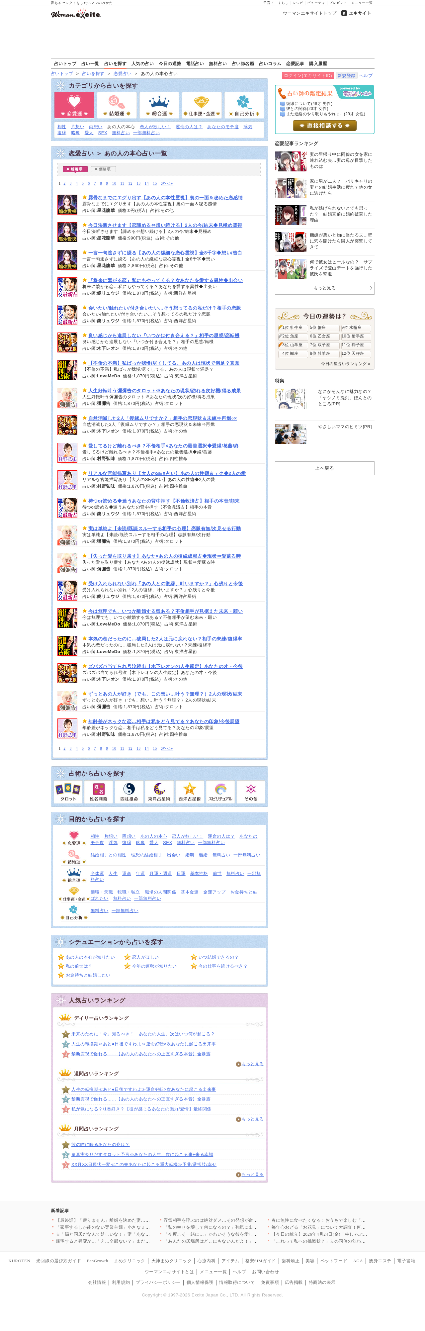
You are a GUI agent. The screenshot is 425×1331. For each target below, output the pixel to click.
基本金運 (190, 892)
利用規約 (121, 1282)
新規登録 (347, 75)
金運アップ (214, 892)
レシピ (298, 3)
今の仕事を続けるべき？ (223, 966)
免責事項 (270, 1282)
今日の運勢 (170, 63)
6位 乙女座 (320, 336)
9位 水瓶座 (352, 327)
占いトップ (65, 63)
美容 (309, 1260)
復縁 (61, 132)
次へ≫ (167, 183)
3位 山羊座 (293, 344)
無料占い (218, 63)
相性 (61, 126)
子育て (268, 3)
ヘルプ (366, 75)
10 (114, 183)
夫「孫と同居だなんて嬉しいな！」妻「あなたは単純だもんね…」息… (128, 1234)
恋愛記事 (295, 63)
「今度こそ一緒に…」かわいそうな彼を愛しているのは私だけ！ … (231, 1234)
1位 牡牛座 (293, 327)
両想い (96, 126)
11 (122, 183)
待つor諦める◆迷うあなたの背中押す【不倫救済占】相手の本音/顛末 (164, 501)
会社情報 (97, 1282)
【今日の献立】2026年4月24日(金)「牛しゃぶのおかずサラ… (333, 1234)
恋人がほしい (145, 957)
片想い (78, 126)
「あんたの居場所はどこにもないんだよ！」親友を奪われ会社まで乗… (235, 1241)
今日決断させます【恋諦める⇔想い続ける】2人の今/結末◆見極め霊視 (165, 225)
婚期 (189, 854)
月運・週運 (160, 873)
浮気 (247, 126)
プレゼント (338, 3)
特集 (280, 380)
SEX (103, 132)
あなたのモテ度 (223, 126)
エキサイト (360, 13)
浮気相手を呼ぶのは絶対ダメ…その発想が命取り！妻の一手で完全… (233, 1220)
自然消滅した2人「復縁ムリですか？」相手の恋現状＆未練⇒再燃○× (162, 418)
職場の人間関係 (160, 892)
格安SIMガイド (260, 1260)
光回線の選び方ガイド (58, 1260)
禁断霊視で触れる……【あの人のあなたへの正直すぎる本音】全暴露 (141, 1053)
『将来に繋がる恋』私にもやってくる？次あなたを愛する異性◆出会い (165, 280)
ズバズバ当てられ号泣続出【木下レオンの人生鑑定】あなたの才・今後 (165, 666)
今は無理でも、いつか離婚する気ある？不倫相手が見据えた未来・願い (165, 611)
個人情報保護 (200, 1282)
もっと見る (252, 1063)
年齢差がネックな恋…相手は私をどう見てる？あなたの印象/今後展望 (164, 721)
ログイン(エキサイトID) (308, 75)
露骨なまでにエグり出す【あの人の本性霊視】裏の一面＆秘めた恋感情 (165, 197)
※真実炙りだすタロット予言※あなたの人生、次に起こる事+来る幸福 (142, 1154)
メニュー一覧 (362, 3)
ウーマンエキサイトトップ (310, 13)
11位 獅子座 (353, 344)
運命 (126, 873)
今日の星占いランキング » (345, 363)
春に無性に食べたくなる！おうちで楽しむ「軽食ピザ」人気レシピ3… (342, 1220)
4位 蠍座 (290, 353)
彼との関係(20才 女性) (307, 108)
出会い (174, 854)
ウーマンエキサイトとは (169, 1271)
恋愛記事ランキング (296, 143)
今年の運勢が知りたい (154, 966)
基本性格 (199, 873)
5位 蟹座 (318, 327)
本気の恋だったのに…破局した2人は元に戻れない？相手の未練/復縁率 (165, 638)
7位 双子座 (320, 344)
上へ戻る (324, 468)
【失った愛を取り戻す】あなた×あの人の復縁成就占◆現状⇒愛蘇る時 (164, 556)
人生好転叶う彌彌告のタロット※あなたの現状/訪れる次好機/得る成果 (164, 390)
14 (147, 183)
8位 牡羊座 (320, 353)
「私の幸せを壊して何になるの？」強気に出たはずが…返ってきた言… (235, 1227)
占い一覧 (90, 63)
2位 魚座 (290, 336)
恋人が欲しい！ (155, 126)
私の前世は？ (79, 966)
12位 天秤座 (353, 353)
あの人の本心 (153, 836)
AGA (358, 1260)
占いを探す (115, 63)
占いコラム (270, 63)
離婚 (203, 854)
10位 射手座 (353, 336)
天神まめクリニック (171, 1260)
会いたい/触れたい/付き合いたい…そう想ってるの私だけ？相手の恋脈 (164, 308)
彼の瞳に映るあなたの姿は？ (100, 1144)
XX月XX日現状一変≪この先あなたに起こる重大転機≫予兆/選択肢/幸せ (143, 1164)
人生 (113, 873)
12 (130, 183)
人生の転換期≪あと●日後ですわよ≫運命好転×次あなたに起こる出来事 (143, 1043)
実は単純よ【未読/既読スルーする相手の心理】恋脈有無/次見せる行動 (164, 528)
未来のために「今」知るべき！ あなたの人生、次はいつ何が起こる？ (143, 1033)
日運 (181, 873)
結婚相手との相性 (109, 854)
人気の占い (142, 63)
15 (155, 183)
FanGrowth (97, 1260)
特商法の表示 (322, 1282)
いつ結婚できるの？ (219, 957)
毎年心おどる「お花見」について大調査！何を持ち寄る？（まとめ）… (343, 1227)
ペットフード (333, 1260)
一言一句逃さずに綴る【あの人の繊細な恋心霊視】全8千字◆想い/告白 (165, 252)
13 (138, 183)
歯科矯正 (290, 1260)
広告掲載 (294, 1282)
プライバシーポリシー (158, 1282)
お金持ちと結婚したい (88, 975)
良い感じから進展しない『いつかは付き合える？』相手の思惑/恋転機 (164, 335)
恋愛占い (122, 73)
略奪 (75, 132)
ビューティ (316, 3)
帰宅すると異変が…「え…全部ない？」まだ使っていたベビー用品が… (128, 1241)
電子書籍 (406, 1260)
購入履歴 (318, 63)
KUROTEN (20, 1260)
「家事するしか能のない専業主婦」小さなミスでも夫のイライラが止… (128, 1227)
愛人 (89, 132)
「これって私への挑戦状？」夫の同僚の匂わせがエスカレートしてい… (343, 1241)
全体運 (97, 873)
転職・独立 (129, 892)
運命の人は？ (189, 126)
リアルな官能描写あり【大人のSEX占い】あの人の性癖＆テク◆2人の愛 (167, 473)
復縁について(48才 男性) (309, 103)
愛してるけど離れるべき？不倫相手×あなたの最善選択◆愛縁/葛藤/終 (163, 445)
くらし (283, 3)
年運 (140, 873)
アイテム (230, 1260)
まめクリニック (129, 1260)
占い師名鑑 (243, 63)
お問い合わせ (265, 1271)
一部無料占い (146, 132)
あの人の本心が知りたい (90, 957)
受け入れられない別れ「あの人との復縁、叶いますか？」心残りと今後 (165, 583)
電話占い (195, 63)
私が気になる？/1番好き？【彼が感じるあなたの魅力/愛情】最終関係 (141, 1108)
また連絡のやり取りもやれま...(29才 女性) (325, 114)
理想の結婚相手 (147, 854)
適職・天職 (102, 892)
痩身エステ (380, 1260)
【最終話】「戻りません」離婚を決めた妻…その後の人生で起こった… (128, 1220)
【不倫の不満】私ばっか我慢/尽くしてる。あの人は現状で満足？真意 (164, 363)
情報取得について (237, 1282)
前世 (217, 873)
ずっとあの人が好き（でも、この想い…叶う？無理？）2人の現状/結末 (165, 694)
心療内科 (206, 1260)
